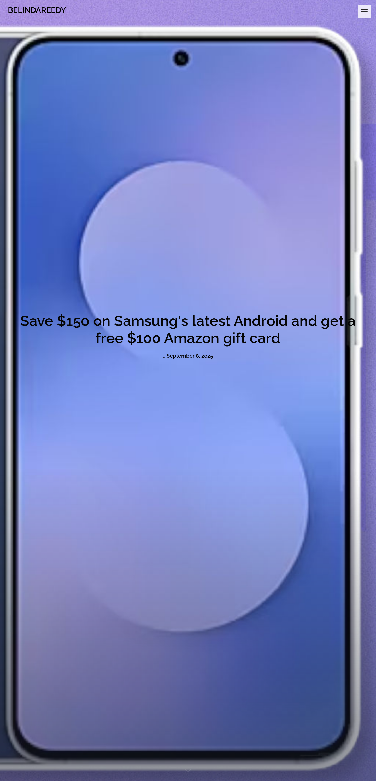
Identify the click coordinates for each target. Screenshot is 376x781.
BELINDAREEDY (37, 10)
